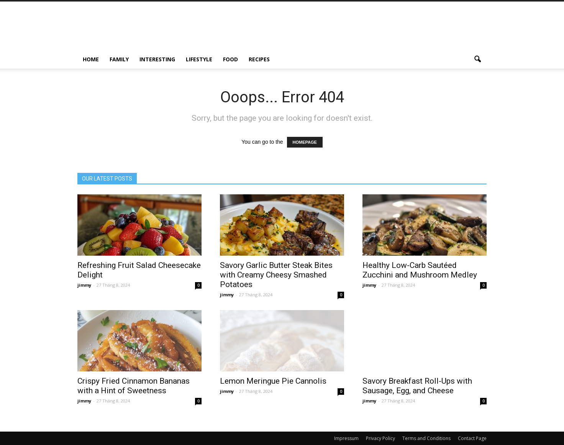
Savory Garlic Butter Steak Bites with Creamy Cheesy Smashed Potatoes (276, 275)
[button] (477, 59)
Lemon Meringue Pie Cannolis (273, 381)
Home (91, 59)
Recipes (259, 59)
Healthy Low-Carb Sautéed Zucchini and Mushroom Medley (419, 270)
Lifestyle (199, 59)
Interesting (157, 59)
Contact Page (472, 438)
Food (230, 59)
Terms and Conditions (426, 438)
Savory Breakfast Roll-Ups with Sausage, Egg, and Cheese (417, 385)
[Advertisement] (347, 29)
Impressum (346, 438)
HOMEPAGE (305, 142)
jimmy (84, 285)
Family (119, 59)
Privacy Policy (380, 438)
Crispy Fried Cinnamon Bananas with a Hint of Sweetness (133, 385)
